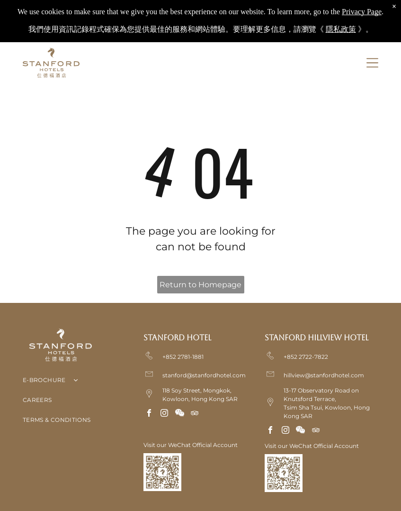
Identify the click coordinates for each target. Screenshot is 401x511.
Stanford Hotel (177, 337)
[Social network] (179, 414)
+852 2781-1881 (183, 356)
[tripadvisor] (194, 414)
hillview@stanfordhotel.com (324, 375)
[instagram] (164, 414)
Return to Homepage (200, 284)
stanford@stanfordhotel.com (204, 375)
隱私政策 (341, 24)
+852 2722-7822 (306, 356)
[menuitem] (79, 382)
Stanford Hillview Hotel (316, 337)
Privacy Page (362, 6)
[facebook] (149, 414)
